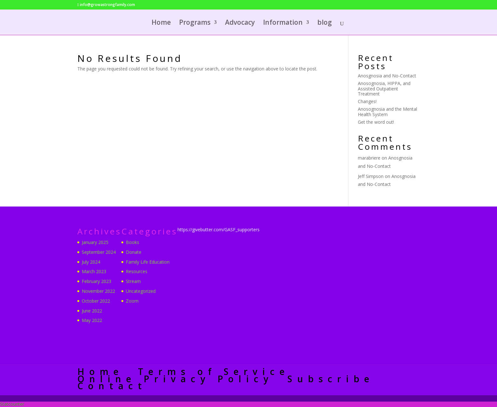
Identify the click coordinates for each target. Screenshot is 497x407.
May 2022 (92, 320)
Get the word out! (376, 122)
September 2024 (99, 252)
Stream (133, 281)
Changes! (367, 101)
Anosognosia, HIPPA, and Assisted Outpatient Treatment (384, 88)
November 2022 (98, 291)
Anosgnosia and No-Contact (387, 76)
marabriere (369, 158)
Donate (133, 252)
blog (324, 23)
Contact (112, 386)
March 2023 (94, 271)
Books (132, 242)
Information (283, 23)
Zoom (132, 301)
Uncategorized (141, 291)
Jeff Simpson (371, 176)
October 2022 (96, 301)
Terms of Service (214, 371)
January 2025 (95, 242)
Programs (194, 23)
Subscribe (330, 379)
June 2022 (92, 311)
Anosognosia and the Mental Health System (387, 111)
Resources (136, 271)
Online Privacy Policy (175, 379)
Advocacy (240, 23)
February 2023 (96, 281)
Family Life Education (148, 262)
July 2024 (91, 262)
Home (161, 23)
